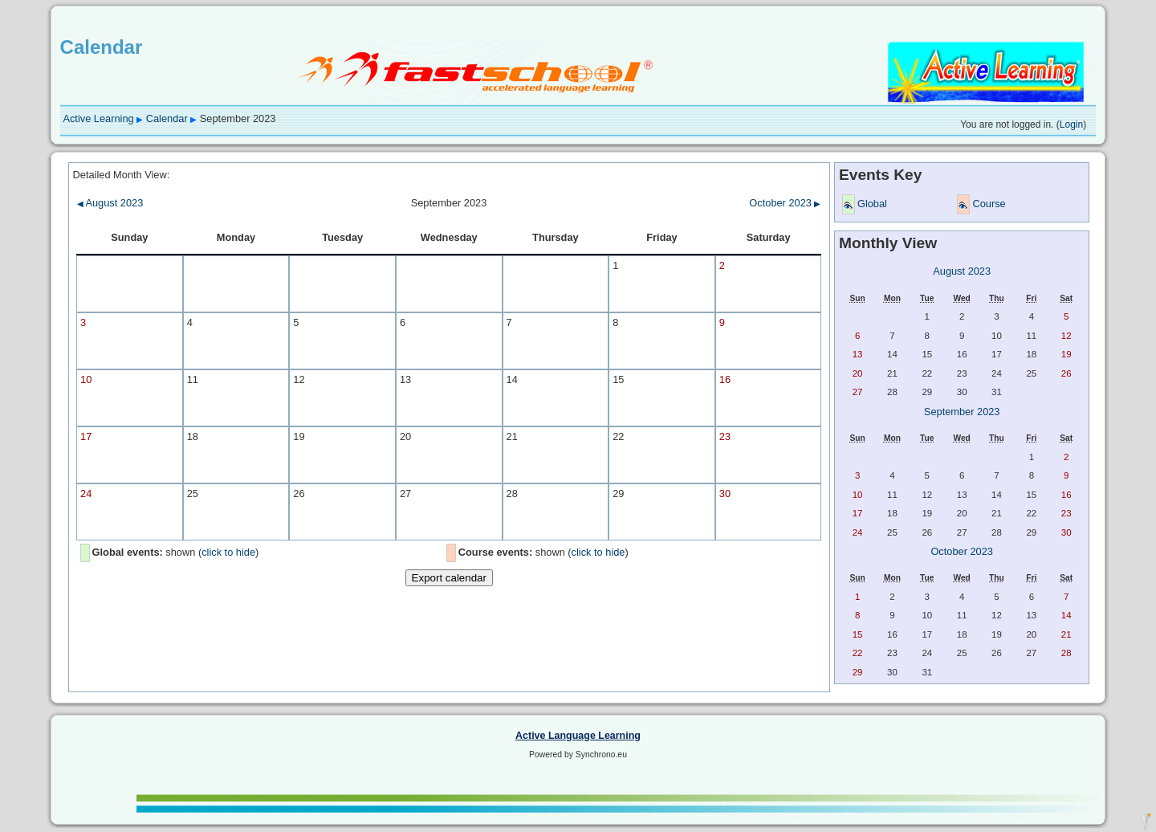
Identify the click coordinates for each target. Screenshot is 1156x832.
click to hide (228, 552)
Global (872, 204)
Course (988, 204)
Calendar (167, 118)
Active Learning (98, 118)
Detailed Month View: (121, 175)
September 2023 (962, 412)
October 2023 (784, 203)
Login (1071, 124)
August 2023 (110, 203)
